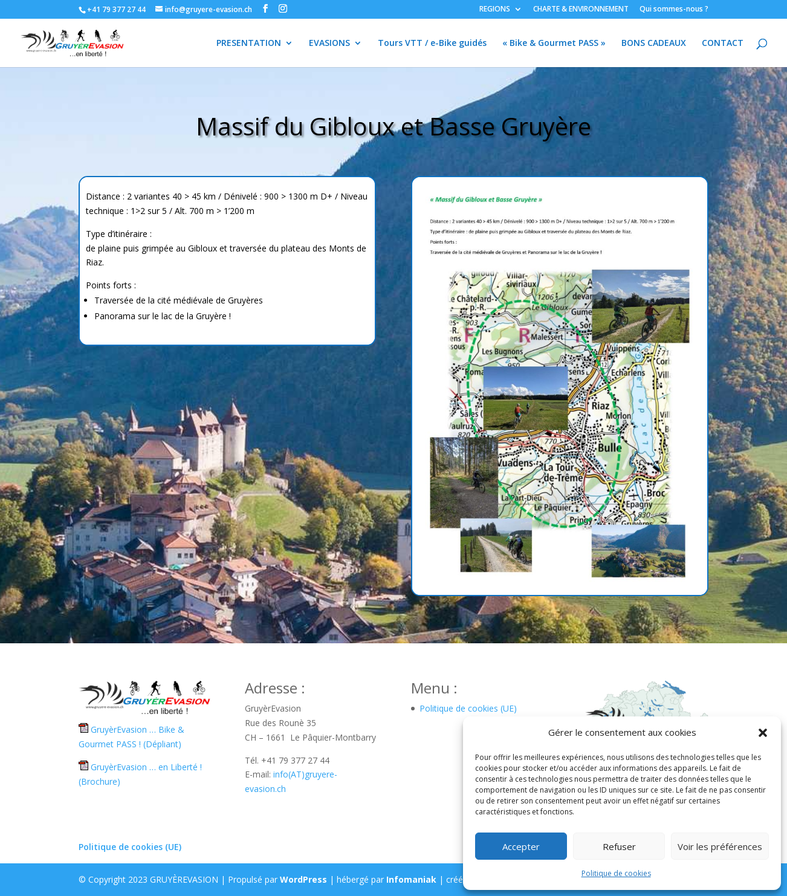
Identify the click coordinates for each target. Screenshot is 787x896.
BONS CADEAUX (653, 43)
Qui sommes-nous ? (674, 9)
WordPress (303, 879)
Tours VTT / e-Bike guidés (432, 43)
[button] (763, 733)
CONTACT (722, 43)
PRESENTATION (248, 43)
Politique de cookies (616, 873)
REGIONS (494, 9)
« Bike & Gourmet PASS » (554, 43)
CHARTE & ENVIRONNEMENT (581, 9)
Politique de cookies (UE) (468, 708)
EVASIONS (329, 43)
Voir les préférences (720, 846)
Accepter (521, 846)
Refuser (619, 846)
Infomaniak (411, 879)
